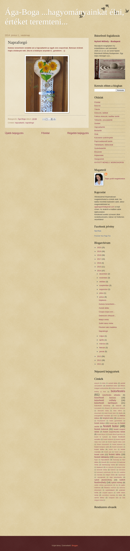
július (101, 293)
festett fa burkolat (100, 437)
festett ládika (99, 449)
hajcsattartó (19, 123)
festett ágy (113, 423)
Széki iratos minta (106, 323)
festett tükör (118, 457)
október (102, 282)
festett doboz (99, 423)
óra (117, 485)
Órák (96, 134)
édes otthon (117, 410)
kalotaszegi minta (108, 465)
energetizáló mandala (102, 415)
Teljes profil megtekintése (115, 179)
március (102, 344)
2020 (99, 247)
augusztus (103, 289)
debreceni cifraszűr (119, 408)
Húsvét (103, 462)
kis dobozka (110, 467)
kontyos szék (121, 467)
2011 (99, 364)
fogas (96, 460)
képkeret (100, 467)
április (101, 340)
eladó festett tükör (110, 413)
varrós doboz (99, 497)
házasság (116, 460)
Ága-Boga (97, 231)
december (103, 274)
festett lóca (113, 449)
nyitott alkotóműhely (103, 480)
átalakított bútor (111, 386)
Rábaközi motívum (110, 487)
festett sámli (118, 452)
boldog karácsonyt (117, 388)
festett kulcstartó (117, 447)
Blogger (75, 545)
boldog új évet (100, 391)
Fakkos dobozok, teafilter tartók (106, 116)
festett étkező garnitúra (115, 434)
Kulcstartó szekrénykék (103, 138)
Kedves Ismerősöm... (107, 304)
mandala (99, 475)
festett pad (107, 452)
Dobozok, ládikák (101, 113)
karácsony (122, 465)
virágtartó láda (113, 497)
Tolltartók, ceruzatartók (103, 120)
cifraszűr (107, 408)
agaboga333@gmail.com (104, 207)
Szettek (97, 123)
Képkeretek (98, 155)
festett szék (99, 454)
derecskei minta (103, 410)
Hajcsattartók (99, 127)
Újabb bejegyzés (14, 133)
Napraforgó (103, 331)
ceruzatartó (98, 408)
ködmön (113, 470)
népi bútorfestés (116, 477)
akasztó (96, 383)
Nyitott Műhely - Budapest (107, 41)
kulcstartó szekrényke (104, 472)
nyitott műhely (116, 482)
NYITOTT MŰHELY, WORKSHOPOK (109, 162)
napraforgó (29, 123)
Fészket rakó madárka (108, 327)
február (102, 348)
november (103, 278)
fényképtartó (101, 421)
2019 (99, 251)
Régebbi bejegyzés (78, 133)
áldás (104, 383)
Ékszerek (98, 152)
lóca (115, 472)
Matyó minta (104, 320)
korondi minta (102, 470)
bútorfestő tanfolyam (105, 403)
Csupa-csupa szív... (106, 312)
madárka (122, 472)
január (102, 351)
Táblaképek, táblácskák (103, 145)
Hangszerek (99, 159)
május (102, 336)
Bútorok (97, 106)
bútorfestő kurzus (105, 397)
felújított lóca (121, 418)
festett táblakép (101, 457)
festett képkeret (117, 444)
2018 (99, 255)
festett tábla (114, 454)
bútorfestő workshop (102, 405)
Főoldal (45, 133)
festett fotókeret (108, 439)
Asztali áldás (104, 308)
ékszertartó (97, 413)
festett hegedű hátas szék (116, 442)
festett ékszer (101, 434)
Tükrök (97, 109)
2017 (99, 259)
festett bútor (111, 426)
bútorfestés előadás (111, 395)
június (101, 297)
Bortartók (98, 130)
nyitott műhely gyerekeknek (103, 485)
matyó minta (110, 475)
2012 (99, 360)
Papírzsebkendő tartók (103, 141)
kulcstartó (122, 470)
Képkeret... (103, 300)
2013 (99, 356)
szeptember (104, 285)
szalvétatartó (110, 490)
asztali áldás (112, 383)
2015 (99, 267)
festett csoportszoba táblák (114, 432)
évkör (115, 415)
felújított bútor (108, 418)
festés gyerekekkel (115, 421)
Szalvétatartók (100, 148)
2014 (99, 271)
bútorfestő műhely (105, 400)
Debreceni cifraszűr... (107, 316)
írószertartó (113, 462)
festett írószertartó (103, 444)
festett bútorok (101, 429)
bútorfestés (118, 391)
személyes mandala (108, 495)
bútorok (118, 405)
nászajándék (101, 477)
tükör (120, 495)
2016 (99, 263)
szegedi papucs (107, 492)
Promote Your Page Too (102, 236)
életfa (121, 413)
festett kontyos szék (101, 447)
